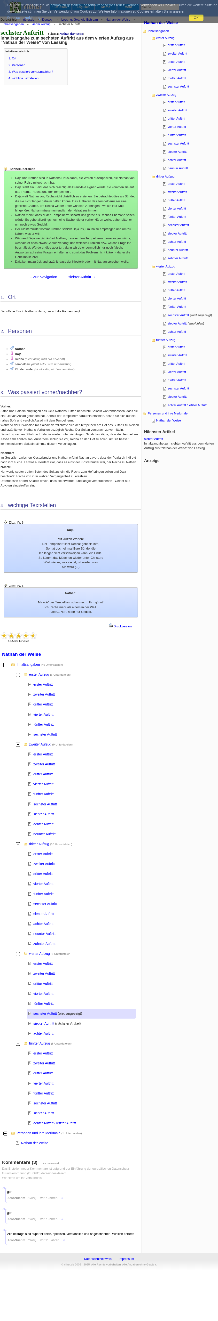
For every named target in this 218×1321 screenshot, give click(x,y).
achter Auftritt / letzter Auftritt (54, 1123)
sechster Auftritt (45, 734)
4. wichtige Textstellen (23, 78)
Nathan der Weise (118, 19)
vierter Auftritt (43, 714)
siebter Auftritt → (82, 277)
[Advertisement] (40, 123)
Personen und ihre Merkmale (39, 1133)
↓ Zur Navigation (43, 277)
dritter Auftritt (43, 704)
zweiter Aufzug (40, 744)
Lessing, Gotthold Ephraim (79, 19)
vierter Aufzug (41, 24)
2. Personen (16, 65)
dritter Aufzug (39, 844)
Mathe (105, 7)
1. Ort (12, 58)
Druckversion (120, 626)
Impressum (126, 1259)
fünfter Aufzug (39, 1043)
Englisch (83, 7)
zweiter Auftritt (44, 694)
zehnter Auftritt (44, 944)
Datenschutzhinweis (98, 1259)
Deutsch (60, 7)
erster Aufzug (39, 674)
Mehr (128, 7)
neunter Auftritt (44, 834)
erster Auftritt (43, 684)
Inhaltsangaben (13, 24)
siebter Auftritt (43, 814)
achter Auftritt (43, 824)
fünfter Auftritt (43, 724)
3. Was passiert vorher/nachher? (30, 71)
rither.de (28, 19)
